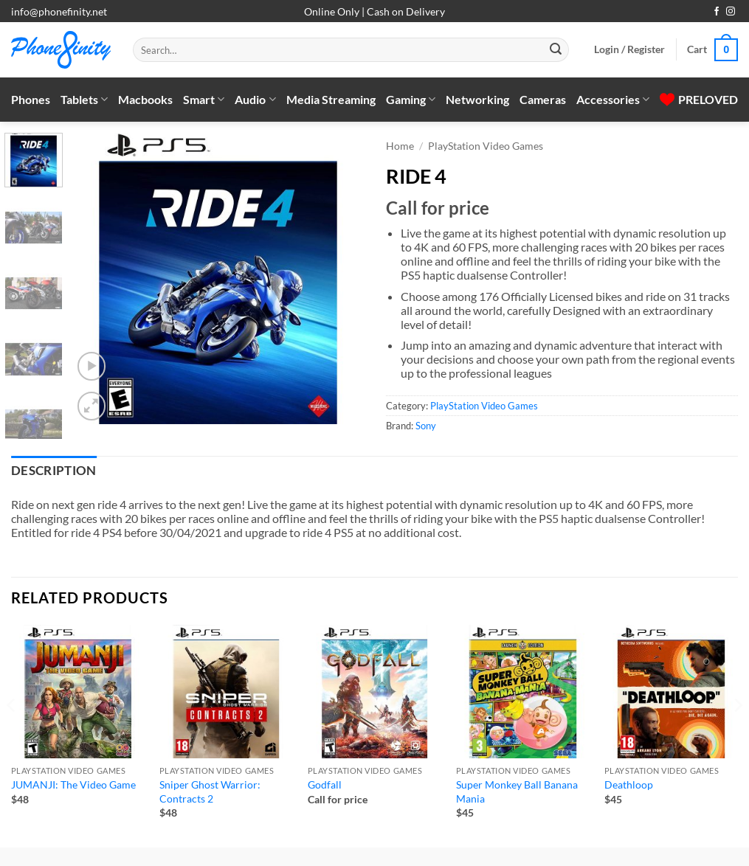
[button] (629, 49)
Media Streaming (331, 99)
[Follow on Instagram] (730, 12)
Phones (30, 99)
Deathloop (628, 784)
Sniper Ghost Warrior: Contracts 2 (209, 791)
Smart (203, 99)
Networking (477, 99)
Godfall (325, 784)
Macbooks (145, 99)
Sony (425, 426)
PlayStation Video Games (485, 146)
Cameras (543, 99)
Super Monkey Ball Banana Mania (517, 791)
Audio (255, 99)
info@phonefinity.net (59, 11)
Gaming (410, 99)
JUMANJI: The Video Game (73, 784)
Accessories (612, 99)
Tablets (84, 99)
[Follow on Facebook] (716, 12)
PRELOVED (699, 99)
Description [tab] (54, 470)
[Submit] (555, 50)
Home (400, 146)
